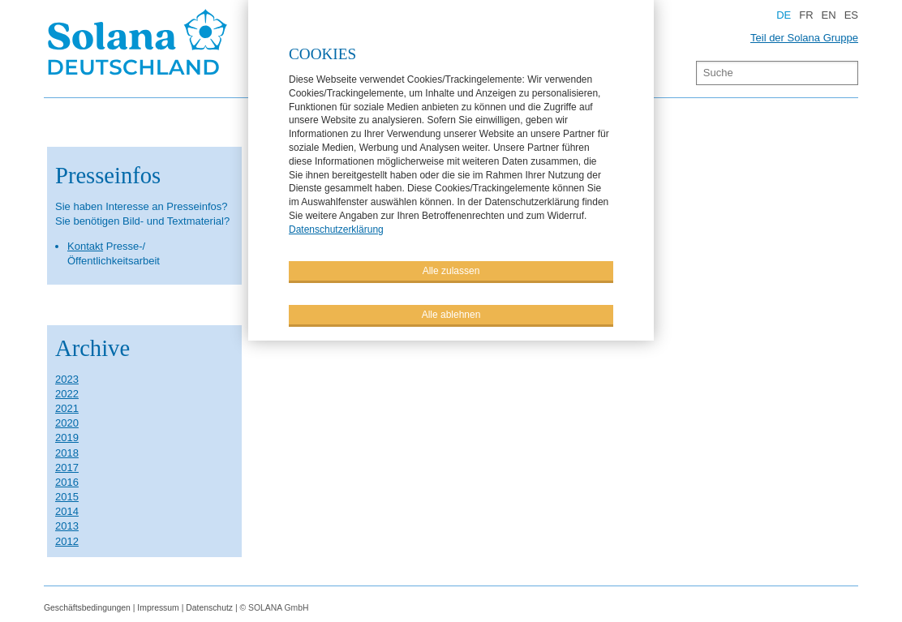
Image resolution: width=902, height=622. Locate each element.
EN (829, 15)
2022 (67, 394)
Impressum (157, 607)
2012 (67, 541)
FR (806, 15)
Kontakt (85, 246)
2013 (67, 526)
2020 (67, 423)
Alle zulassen (451, 270)
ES (851, 15)
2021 (67, 408)
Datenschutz (209, 607)
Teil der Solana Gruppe (804, 38)
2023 (67, 379)
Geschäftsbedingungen (87, 607)
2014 (67, 511)
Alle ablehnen (451, 314)
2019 (67, 437)
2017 (67, 467)
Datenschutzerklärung (336, 228)
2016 (67, 482)
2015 (67, 497)
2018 (67, 453)
